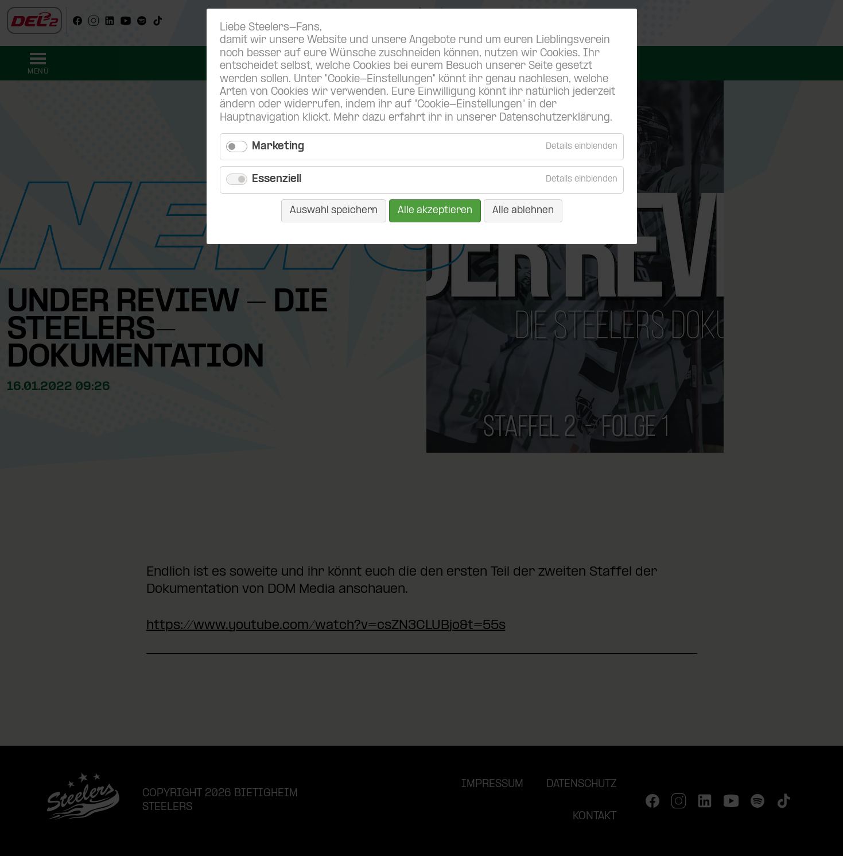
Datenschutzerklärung (554, 118)
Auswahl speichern (334, 210)
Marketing (278, 146)
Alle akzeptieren (435, 210)
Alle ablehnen (523, 210)
